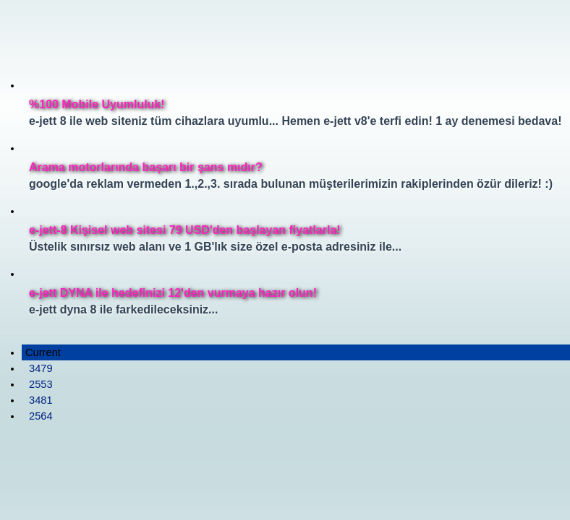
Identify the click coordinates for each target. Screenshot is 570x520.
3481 (41, 400)
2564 (41, 416)
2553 (41, 384)
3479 (41, 368)
